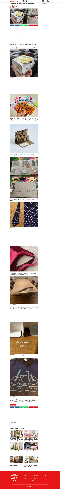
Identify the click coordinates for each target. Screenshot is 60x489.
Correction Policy (34, 477)
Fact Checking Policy (34, 475)
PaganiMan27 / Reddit (12, 396)
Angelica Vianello (14, 6)
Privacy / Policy (44, 475)
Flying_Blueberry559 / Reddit (13, 304)
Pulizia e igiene (43, 1)
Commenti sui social (34, 481)
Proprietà (32, 480)
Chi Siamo (24, 475)
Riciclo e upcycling (48, 1)
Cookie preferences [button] (45, 477)
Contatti (24, 477)
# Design (11, 404)
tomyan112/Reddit (12, 77)
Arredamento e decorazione (24, 1)
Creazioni (37, 1)
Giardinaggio (31, 1)
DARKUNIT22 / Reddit (12, 354)
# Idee (15, 404)
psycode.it (24, 478)
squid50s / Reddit (12, 227)
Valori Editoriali (33, 478)
